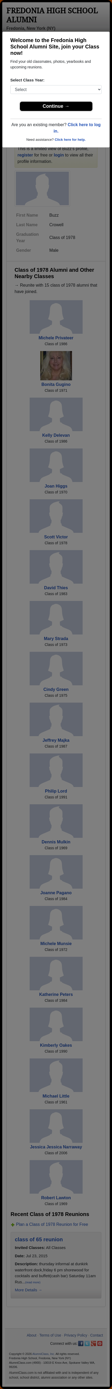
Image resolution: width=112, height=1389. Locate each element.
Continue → (56, 106)
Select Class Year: (27, 80)
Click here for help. (70, 140)
